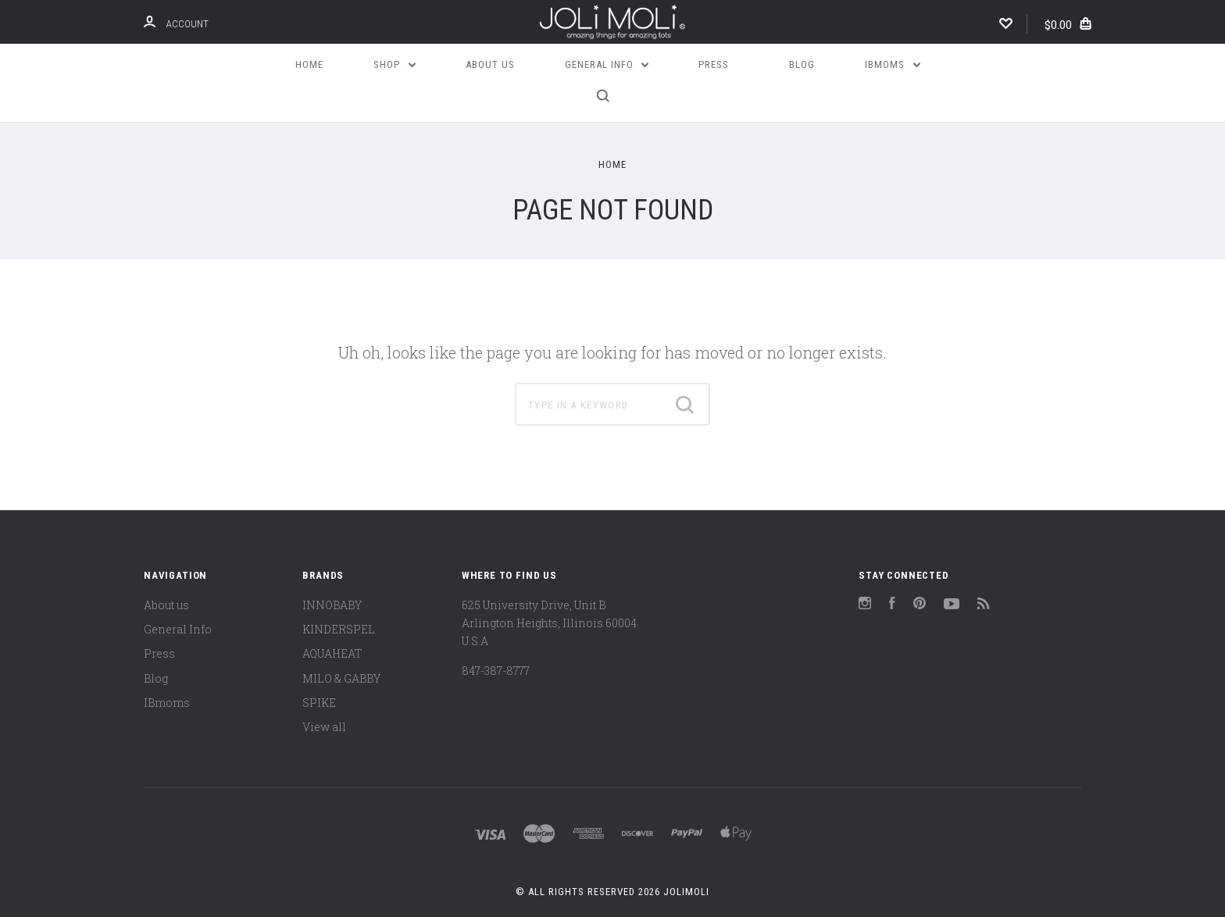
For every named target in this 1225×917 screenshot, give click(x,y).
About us (490, 64)
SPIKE (319, 702)
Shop (394, 64)
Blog (802, 64)
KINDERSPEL (338, 629)
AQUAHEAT (332, 653)
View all (324, 726)
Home (309, 64)
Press (713, 64)
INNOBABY (332, 605)
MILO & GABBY (341, 678)
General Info (607, 64)
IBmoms (892, 64)
